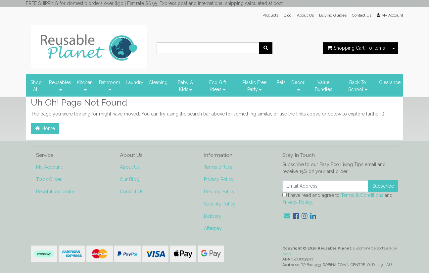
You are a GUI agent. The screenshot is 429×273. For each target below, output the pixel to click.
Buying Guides (333, 15)
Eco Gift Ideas (217, 86)
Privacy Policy (219, 179)
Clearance (390, 82)
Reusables (60, 82)
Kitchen (85, 82)
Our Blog (129, 179)
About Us (305, 15)
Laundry (134, 82)
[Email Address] (325, 186)
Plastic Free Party (254, 86)
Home (45, 128)
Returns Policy (219, 191)
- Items (356, 48)
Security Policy (220, 203)
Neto (286, 253)
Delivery (212, 216)
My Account (49, 167)
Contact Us (361, 15)
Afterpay (213, 228)
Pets (281, 82)
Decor (298, 82)
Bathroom (109, 82)
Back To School (357, 86)
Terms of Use (218, 167)
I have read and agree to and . (337, 199)
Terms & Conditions (362, 195)
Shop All (36, 86)
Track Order (49, 179)
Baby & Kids (185, 86)
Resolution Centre (55, 191)
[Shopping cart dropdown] (393, 48)
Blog (288, 15)
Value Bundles (323, 86)
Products (270, 15)
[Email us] (287, 216)
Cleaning (158, 82)
